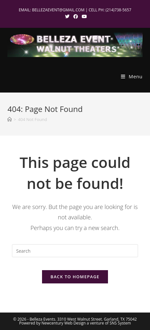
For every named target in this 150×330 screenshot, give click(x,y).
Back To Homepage (74, 277)
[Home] (9, 119)
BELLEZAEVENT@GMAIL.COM (58, 10)
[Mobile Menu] (132, 76)
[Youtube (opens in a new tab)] (83, 16)
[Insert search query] (75, 250)
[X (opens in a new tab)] (67, 16)
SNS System (120, 323)
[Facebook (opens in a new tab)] (75, 16)
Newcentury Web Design (63, 323)
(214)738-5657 (118, 10)
